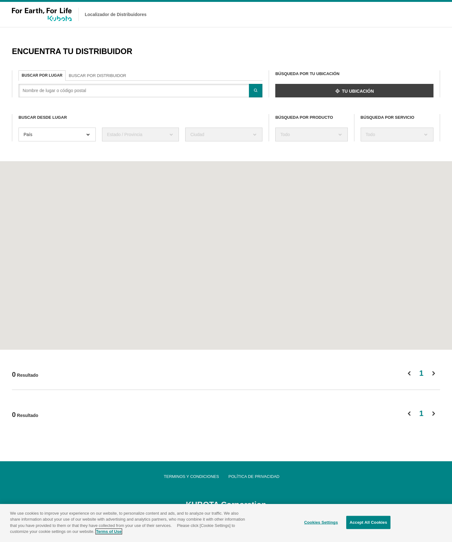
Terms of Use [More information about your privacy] (108, 532)
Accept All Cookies (368, 523)
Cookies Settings (321, 523)
